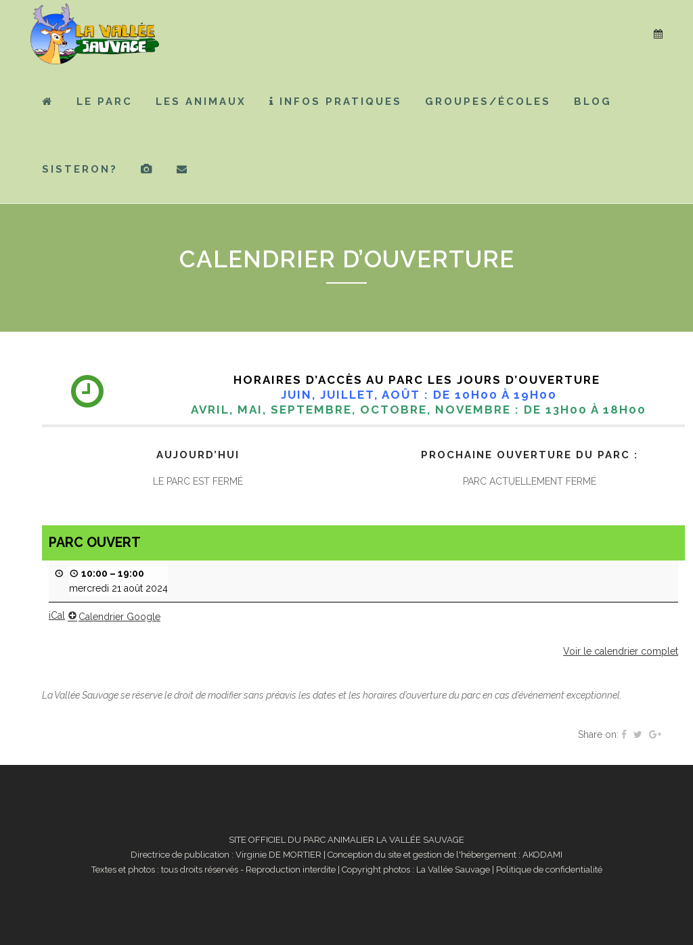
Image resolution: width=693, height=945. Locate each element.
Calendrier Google (114, 616)
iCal (57, 615)
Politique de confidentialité (549, 869)
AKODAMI (542, 855)
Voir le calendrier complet (620, 651)
